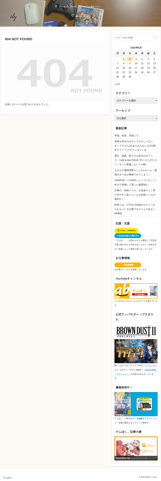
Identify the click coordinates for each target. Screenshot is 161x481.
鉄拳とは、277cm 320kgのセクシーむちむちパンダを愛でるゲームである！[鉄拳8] (134, 209)
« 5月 (117, 84)
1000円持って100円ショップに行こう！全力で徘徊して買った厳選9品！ (136, 182)
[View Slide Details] (136, 448)
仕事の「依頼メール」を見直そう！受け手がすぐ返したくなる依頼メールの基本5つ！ (134, 194)
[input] (136, 38)
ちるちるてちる (139, 458)
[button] (155, 37)
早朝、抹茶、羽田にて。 (127, 135)
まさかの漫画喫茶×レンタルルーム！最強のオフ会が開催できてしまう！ (135, 172)
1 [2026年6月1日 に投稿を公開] (123, 59)
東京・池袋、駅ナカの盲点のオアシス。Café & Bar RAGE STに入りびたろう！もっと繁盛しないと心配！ (135, 160)
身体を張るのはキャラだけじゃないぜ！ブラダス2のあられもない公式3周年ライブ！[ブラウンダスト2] (135, 145)
